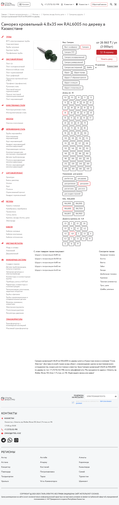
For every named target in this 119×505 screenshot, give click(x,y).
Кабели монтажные (14, 234)
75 (72, 128)
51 (71, 118)
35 (65, 113)
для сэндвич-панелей (72, 194)
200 (72, 159)
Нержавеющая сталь (15, 129)
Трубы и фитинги (13, 294)
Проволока (11, 212)
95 (78, 133)
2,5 (65, 223)
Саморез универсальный (73, 62)
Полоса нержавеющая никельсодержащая (15, 161)
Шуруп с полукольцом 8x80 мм (48, 255)
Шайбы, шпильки (107, 289)
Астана (4, 462)
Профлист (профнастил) (16, 83)
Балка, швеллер (12, 180)
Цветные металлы (14, 243)
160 (65, 153)
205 (87, 159)
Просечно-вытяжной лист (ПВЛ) (17, 79)
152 (87, 148)
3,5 (78, 223)
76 (78, 128)
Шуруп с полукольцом (72, 88)
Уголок (9, 183)
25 (65, 108)
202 (80, 159)
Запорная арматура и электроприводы (15, 273)
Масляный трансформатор (17, 328)
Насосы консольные (14, 123)
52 (78, 118)
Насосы (9, 119)
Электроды (10, 221)
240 (80, 164)
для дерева (82, 178)
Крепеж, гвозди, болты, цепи (18, 218)
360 (80, 169)
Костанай (44, 467)
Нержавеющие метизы (15, 149)
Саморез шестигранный (73, 67)
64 (72, 123)
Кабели (9, 227)
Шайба (89, 67)
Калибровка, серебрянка (16, 209)
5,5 (85, 234)
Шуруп (66, 72)
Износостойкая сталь (15, 70)
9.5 (72, 97)
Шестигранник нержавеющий (12, 137)
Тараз (42, 476)
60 (65, 123)
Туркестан (84, 476)
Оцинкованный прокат (15, 192)
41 (84, 113)
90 (65, 133)
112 (87, 138)
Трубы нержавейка (14, 133)
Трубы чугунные (12, 47)
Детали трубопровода (15, 157)
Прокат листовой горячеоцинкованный (15, 95)
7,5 (78, 239)
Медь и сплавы (12, 248)
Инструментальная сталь (16, 113)
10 (78, 97)
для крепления (69, 184)
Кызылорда (84, 467)
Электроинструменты (15, 307)
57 (90, 118)
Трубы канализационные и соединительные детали (17, 298)
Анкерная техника (107, 255)
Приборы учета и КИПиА (17, 282)
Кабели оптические (14, 237)
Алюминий (10, 251)
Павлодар (6, 471)
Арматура (10, 177)
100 (85, 133)
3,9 (65, 228)
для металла (69, 189)
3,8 (84, 223)
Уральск (5, 481)
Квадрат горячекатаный (16, 195)
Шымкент (83, 481)
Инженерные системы (16, 260)
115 (65, 143)
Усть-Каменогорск (48, 481)
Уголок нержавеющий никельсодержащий (15, 166)
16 (71, 103)
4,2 (85, 228)
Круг (8, 186)
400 (87, 169)
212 (65, 164)
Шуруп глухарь (79, 72)
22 (90, 103)
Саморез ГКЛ (69, 52)
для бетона (68, 178)
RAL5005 (79, 203)
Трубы (9, 37)
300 (73, 169)
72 (65, 128)
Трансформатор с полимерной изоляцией (16, 324)
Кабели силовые (13, 231)
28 (72, 108)
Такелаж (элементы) (108, 281)
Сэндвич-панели (13, 264)
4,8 (72, 234)
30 (85, 108)
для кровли (84, 184)
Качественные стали (15, 105)
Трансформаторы (14, 319)
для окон (81, 189)
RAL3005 (67, 203)
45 (91, 113)
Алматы (82, 457)
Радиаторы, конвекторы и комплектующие (16, 286)
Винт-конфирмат (71, 47)
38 (71, 113)
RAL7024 (79, 209)
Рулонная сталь (12, 87)
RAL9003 (79, 214)
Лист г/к (9, 64)
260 (88, 164)
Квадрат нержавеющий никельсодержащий (15, 145)
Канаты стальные (13, 206)
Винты (102, 262)
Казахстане (112, 66)
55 (84, 118)
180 (80, 153)
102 (65, 138)
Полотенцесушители (15, 310)
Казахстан (83, 4)
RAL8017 (67, 214)
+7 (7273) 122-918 (52, 4)
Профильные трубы (14, 53)
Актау (4, 457)
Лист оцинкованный (14, 73)
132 (65, 148)
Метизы (9, 201)
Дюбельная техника (108, 274)
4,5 (65, 234)
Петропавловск (47, 471)
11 (85, 97)
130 (87, 143)
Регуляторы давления (15, 313)
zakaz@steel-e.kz (11, 433)
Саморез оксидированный (74, 57)
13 (65, 103)
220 (73, 164)
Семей (82, 471)
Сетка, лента (11, 215)
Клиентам (68, 4)
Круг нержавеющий (14, 141)
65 (78, 123)
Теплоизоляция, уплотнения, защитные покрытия (17, 290)
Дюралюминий (12, 254)
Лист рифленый (12, 76)
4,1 (78, 228)
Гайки (102, 266)
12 (91, 97)
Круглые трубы (12, 50)
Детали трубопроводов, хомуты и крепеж (16, 268)
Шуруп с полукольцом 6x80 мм (48, 262)
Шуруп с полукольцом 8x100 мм (48, 258)
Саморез (85, 47)
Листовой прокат (14, 59)
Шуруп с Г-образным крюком (75, 78)
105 (73, 138)
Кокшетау (5, 467)
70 (85, 123)
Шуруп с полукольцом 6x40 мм (48, 270)
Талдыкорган (7, 476)
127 (79, 143)
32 (91, 108)
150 (80, 148)
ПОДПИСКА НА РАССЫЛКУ (78, 396)
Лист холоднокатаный (15, 67)
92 (72, 133)
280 (65, 169)
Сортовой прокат (14, 173)
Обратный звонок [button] (99, 4)
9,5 (65, 97)
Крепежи (103, 278)
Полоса (9, 189)
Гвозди (103, 270)
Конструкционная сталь (16, 110)
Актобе (43, 457)
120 (72, 143)
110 (80, 138)
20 (84, 103)
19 (77, 103)
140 (72, 148)
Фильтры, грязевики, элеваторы (14, 303)
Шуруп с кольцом (71, 83)
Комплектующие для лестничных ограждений (16, 153)
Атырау (43, 462)
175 (73, 153)
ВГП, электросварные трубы (18, 41)
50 (65, 118)
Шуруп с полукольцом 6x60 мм (48, 266)
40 (78, 113)
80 (85, 128)
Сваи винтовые (12, 44)
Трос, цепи (104, 285)
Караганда (84, 462)
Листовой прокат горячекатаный (13, 90)
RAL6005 (67, 209)
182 (87, 153)
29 (78, 108)
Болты (103, 258)
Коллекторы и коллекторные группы (18, 278)
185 (65, 159)
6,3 (65, 239)
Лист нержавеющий (14, 99)
